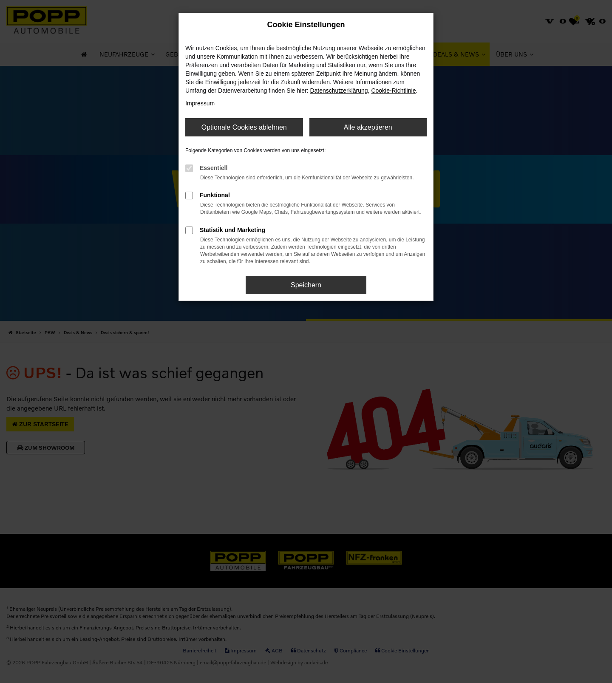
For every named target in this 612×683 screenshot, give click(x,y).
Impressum (200, 103)
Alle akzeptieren (368, 127)
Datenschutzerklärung (339, 90)
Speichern (306, 285)
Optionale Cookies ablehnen (244, 127)
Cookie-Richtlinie (393, 90)
